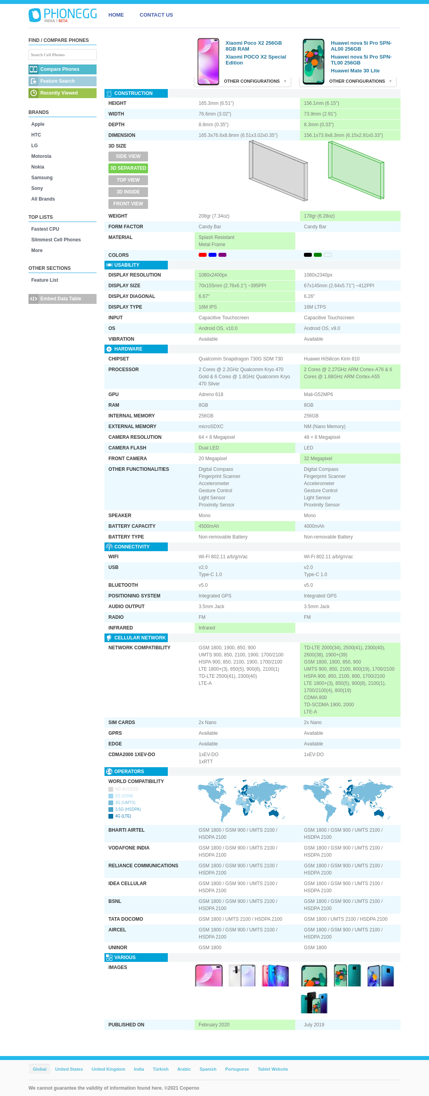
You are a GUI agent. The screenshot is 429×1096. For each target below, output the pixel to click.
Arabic (184, 1069)
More (37, 250)
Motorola (41, 156)
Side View (128, 156)
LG (34, 145)
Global (39, 1069)
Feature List (44, 280)
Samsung (42, 177)
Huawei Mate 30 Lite (355, 71)
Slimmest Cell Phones (56, 240)
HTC (36, 135)
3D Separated (128, 168)
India (139, 1069)
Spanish (207, 1069)
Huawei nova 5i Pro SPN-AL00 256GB (361, 46)
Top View (128, 180)
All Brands (43, 199)
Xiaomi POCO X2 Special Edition (256, 60)
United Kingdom (108, 1069)
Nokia (37, 167)
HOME (116, 15)
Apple (37, 124)
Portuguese (237, 1069)
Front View (128, 204)
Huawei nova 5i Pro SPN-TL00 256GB (361, 60)
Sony (37, 188)
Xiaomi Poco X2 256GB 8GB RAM (254, 46)
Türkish (161, 1069)
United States (69, 1069)
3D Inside (128, 192)
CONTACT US (156, 15)
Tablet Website (273, 1069)
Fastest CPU (45, 229)
